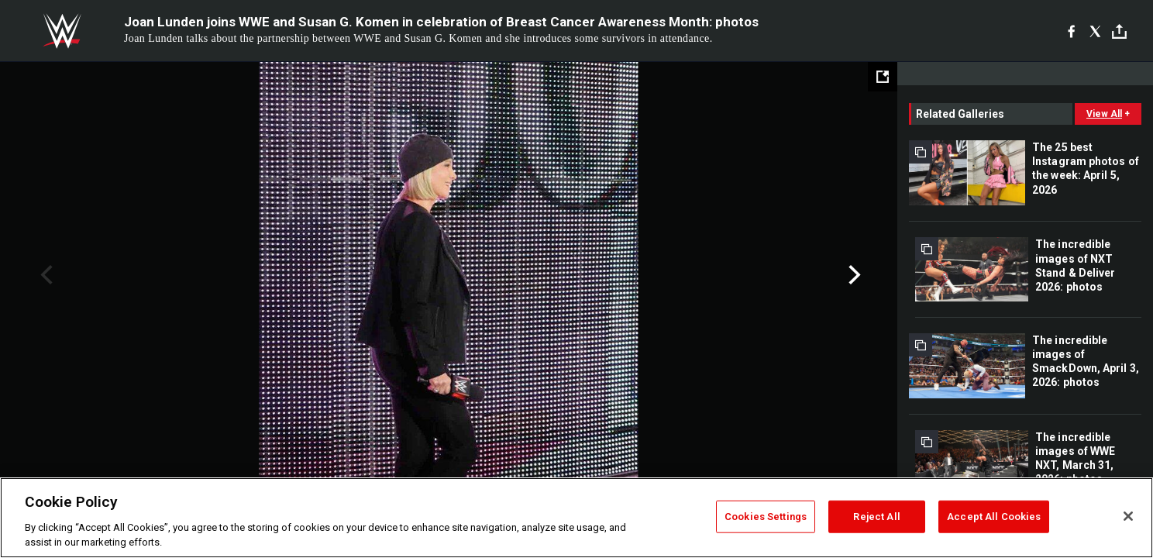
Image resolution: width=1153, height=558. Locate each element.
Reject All (876, 516)
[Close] (1128, 516)
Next (852, 275)
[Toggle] (1119, 31)
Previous (44, 275)
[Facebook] (1071, 31)
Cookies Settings (765, 516)
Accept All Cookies (994, 516)
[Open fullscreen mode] (882, 76)
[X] (1095, 31)
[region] (576, 517)
